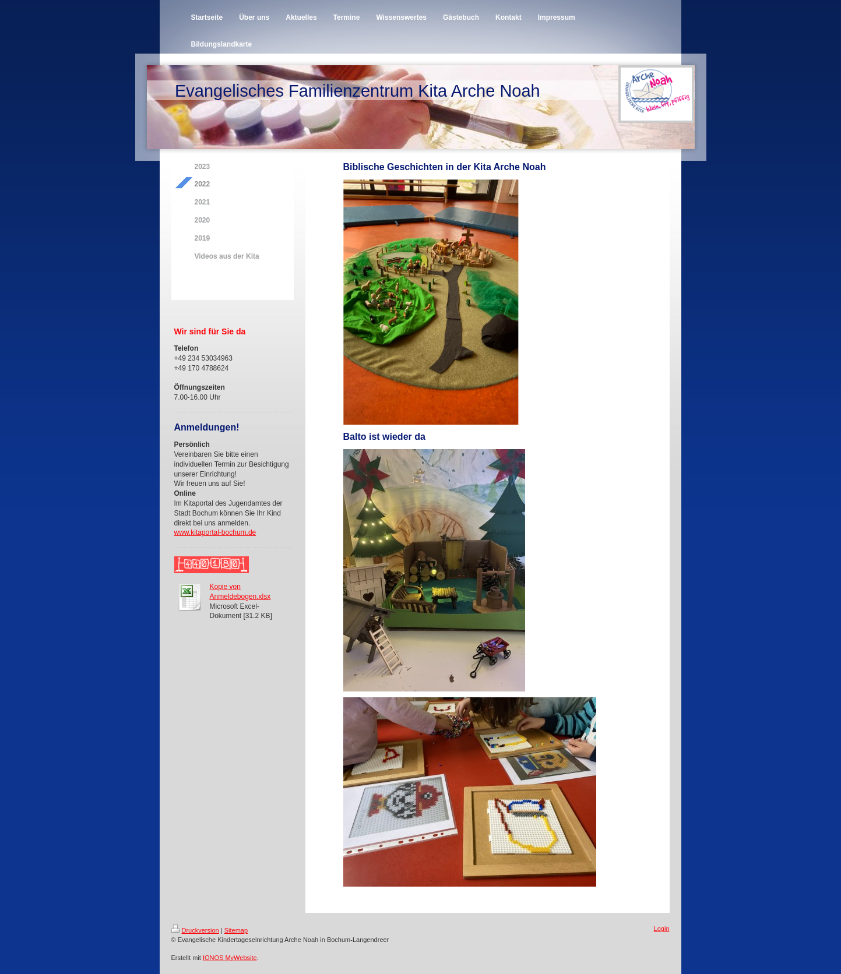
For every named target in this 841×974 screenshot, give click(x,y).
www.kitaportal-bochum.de (215, 532)
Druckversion (195, 930)
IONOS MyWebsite (230, 957)
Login (662, 928)
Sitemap (236, 930)
